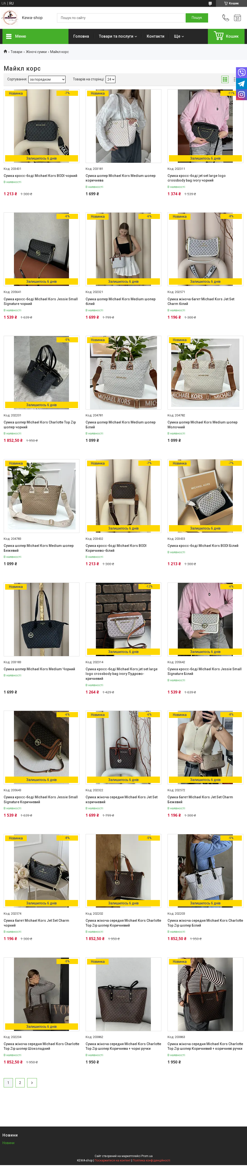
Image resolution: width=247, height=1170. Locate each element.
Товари (16, 52)
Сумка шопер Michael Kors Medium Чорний (39, 669)
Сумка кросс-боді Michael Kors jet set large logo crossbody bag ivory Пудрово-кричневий (121, 674)
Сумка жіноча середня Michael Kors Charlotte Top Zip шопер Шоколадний (41, 1046)
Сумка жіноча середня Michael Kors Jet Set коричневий (121, 799)
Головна (81, 36)
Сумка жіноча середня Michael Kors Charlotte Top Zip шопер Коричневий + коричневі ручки (205, 1046)
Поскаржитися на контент (113, 1160)
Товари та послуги (116, 36)
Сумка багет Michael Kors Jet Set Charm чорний (36, 923)
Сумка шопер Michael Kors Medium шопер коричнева (121, 178)
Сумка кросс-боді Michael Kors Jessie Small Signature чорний (41, 301)
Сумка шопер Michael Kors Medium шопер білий (121, 301)
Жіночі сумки (36, 52)
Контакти (155, 36)
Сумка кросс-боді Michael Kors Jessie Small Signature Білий (205, 671)
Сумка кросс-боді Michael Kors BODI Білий (203, 546)
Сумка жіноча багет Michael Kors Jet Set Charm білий (201, 301)
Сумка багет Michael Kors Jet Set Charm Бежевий (200, 799)
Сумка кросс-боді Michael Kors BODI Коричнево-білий (116, 548)
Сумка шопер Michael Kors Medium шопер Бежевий (39, 548)
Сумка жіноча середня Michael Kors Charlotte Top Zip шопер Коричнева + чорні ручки (123, 1046)
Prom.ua (147, 1156)
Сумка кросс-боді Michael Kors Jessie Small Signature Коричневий (41, 799)
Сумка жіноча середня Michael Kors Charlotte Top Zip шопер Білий (205, 923)
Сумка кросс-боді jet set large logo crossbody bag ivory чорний (197, 178)
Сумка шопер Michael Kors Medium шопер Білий (121, 424)
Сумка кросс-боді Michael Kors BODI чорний (40, 176)
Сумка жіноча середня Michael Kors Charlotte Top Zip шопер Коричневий (123, 923)
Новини (8, 1143)
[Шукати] (197, 17)
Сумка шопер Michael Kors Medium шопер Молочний (202, 424)
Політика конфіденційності (151, 1160)
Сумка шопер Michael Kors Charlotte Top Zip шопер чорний (40, 424)
